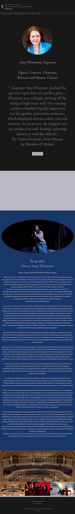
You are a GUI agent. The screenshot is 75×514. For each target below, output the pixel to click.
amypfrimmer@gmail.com (38, 501)
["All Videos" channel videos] (37, 489)
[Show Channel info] (39, 475)
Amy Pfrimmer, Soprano (13, 5)
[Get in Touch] (37, 153)
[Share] (36, 475)
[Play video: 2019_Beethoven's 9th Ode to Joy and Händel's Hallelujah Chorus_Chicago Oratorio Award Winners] (37, 464)
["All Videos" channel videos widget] (37, 473)
